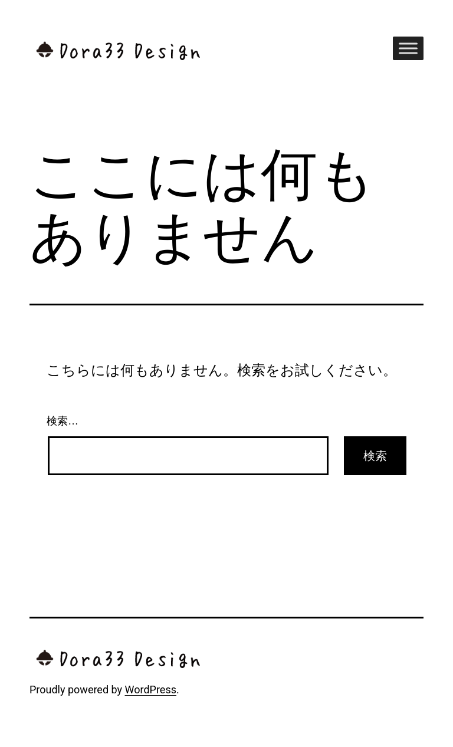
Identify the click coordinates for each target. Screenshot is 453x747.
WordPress (150, 689)
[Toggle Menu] (408, 48)
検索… (62, 421)
